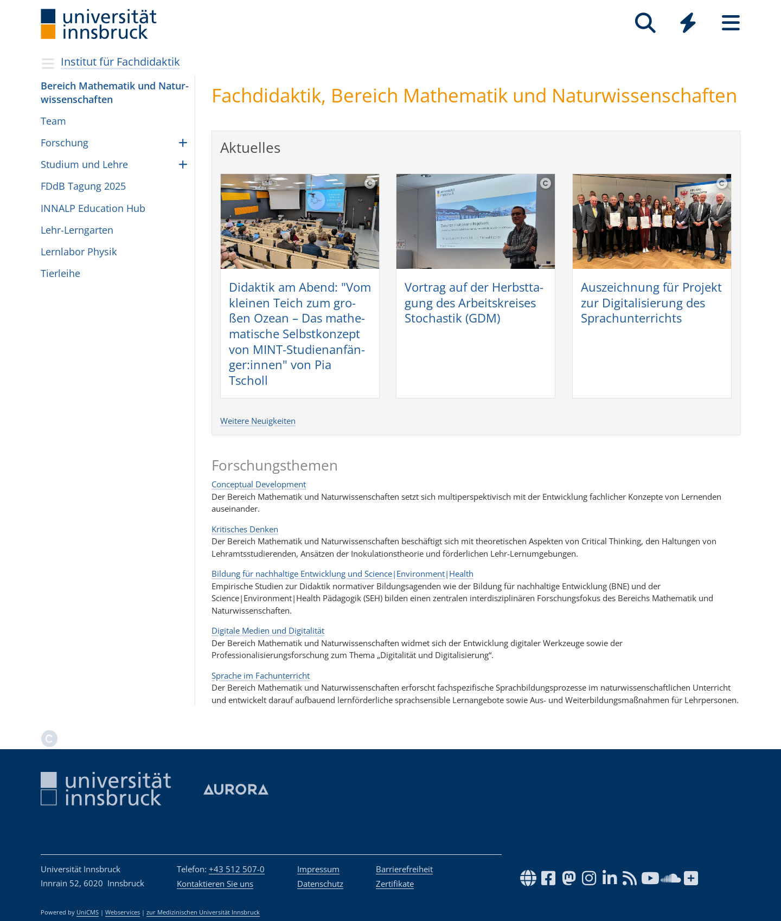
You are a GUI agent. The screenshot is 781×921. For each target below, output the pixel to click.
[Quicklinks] (688, 23)
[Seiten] (730, 23)
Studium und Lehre (84, 164)
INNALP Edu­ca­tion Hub (93, 208)
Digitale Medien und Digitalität (268, 630)
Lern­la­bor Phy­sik (79, 251)
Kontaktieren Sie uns (215, 883)
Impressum (318, 869)
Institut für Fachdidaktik (120, 61)
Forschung (64, 142)
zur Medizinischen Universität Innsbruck (203, 912)
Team (53, 120)
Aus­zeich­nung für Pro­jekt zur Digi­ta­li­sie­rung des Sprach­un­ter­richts (651, 302)
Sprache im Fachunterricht (261, 675)
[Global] (688, 24)
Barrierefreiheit (404, 869)
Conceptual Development (259, 484)
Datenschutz (320, 883)
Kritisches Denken (245, 529)
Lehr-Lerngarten (77, 229)
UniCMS (87, 912)
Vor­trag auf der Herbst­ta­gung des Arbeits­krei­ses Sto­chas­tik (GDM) (474, 302)
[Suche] (645, 23)
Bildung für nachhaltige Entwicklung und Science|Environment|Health (342, 573)
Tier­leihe (60, 273)
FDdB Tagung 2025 (83, 185)
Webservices (122, 912)
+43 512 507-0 (237, 869)
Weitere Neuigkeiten (258, 420)
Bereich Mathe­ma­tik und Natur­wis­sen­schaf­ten (115, 92)
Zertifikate (395, 883)
